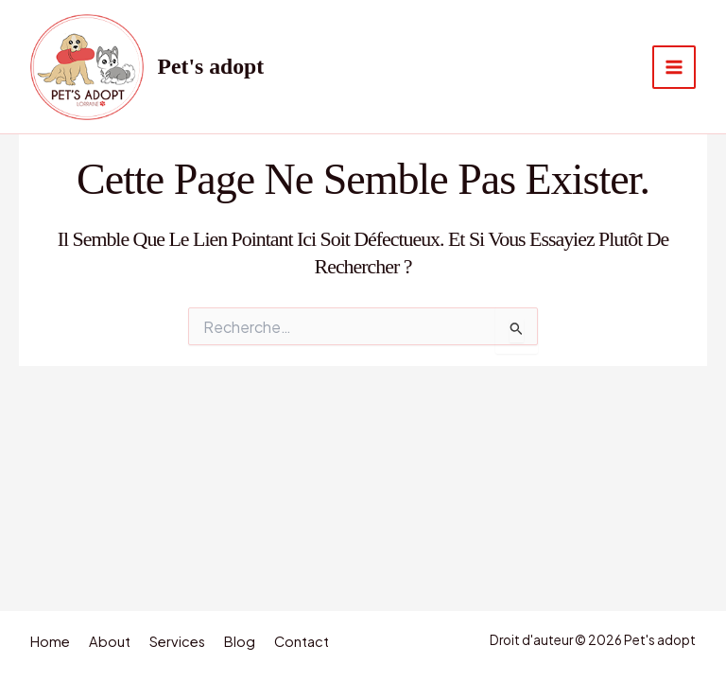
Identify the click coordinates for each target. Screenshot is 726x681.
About (109, 641)
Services (177, 641)
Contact (301, 641)
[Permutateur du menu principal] (674, 67)
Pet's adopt (211, 66)
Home (50, 641)
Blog (239, 641)
